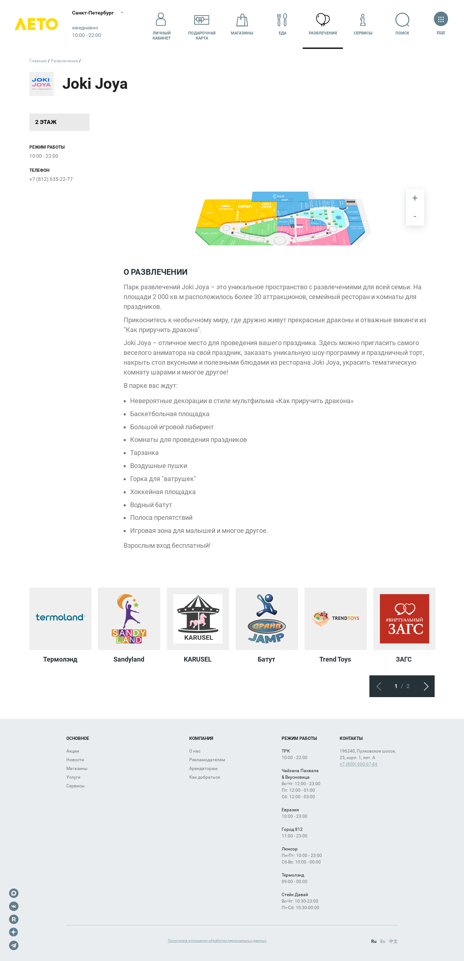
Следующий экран (424, 686)
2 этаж (46, 122)
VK (13, 906)
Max (13, 893)
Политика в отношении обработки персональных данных (217, 941)
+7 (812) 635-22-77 (51, 179)
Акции (72, 751)
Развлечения (323, 24)
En (382, 941)
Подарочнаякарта (202, 24)
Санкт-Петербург (93, 13)
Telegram (13, 945)
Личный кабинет (162, 24)
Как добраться (204, 777)
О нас (194, 751)
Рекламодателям (207, 759)
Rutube (13, 919)
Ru (374, 941)
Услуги (73, 777)
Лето (36, 24)
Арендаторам (203, 768)
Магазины (242, 24)
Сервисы (363, 24)
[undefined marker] (311, 217)
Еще (441, 24)
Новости (75, 759)
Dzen (13, 932)
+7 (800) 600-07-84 (358, 764)
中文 (393, 941)
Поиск (404, 24)
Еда (282, 24)
